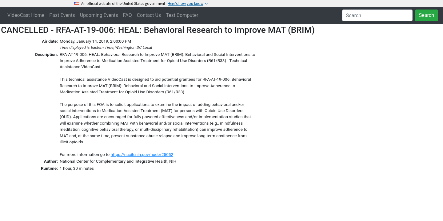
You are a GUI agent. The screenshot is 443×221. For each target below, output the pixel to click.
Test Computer (182, 15)
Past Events (62, 15)
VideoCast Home (25, 15)
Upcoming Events (99, 15)
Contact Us (149, 15)
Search (426, 15)
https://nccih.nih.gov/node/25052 (142, 154)
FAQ (127, 15)
